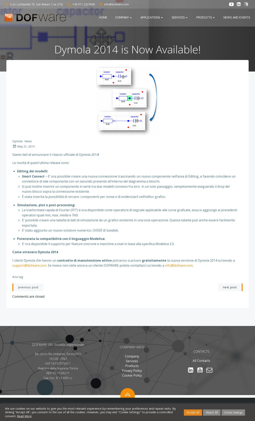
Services (180, 17)
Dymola (17, 141)
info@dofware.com (179, 265)
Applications (152, 17)
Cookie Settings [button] (233, 412)
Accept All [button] (193, 412)
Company (123, 17)
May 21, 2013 (23, 146)
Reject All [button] (212, 412)
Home (103, 17)
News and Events (237, 17)
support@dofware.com (29, 265)
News (28, 141)
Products (206, 17)
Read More (24, 416)
